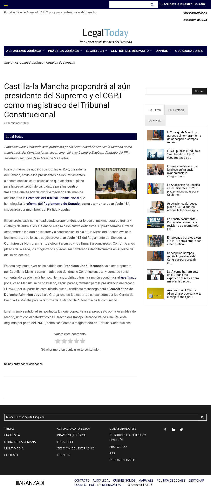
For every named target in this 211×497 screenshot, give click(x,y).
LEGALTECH (65, 442)
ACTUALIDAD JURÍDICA (73, 428)
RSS (112, 453)
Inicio (8, 62)
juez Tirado (128, 277)
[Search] (152, 4)
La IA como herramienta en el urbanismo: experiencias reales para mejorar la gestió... (183, 276)
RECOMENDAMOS (123, 460)
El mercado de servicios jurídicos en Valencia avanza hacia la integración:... (182, 171)
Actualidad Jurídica (29, 62)
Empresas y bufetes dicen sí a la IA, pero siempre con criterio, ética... (184, 241)
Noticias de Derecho (60, 62)
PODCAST (11, 455)
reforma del (34, 204)
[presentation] (155, 110)
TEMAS (9, 428)
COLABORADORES (123, 428)
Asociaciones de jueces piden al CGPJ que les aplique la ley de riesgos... (183, 207)
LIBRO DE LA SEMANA (20, 442)
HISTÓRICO (118, 446)
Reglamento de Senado (61, 204)
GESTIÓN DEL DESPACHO (75, 448)
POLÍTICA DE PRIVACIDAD (106, 484)
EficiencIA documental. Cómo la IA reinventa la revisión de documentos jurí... (182, 224)
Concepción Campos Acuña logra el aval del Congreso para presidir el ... (181, 258)
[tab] (155, 110)
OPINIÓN (63, 455)
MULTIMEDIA (13, 448)
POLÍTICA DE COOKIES (171, 480)
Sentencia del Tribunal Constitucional (52, 198)
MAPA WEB (146, 480)
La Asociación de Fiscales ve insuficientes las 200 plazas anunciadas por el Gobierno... (183, 189)
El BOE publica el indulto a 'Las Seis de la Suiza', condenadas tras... (183, 154)
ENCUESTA (12, 435)
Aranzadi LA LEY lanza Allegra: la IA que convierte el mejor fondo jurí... (184, 294)
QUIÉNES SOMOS (124, 480)
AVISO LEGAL (101, 480)
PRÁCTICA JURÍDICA (71, 435)
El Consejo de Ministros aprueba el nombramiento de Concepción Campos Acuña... (184, 137)
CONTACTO (82, 480)
